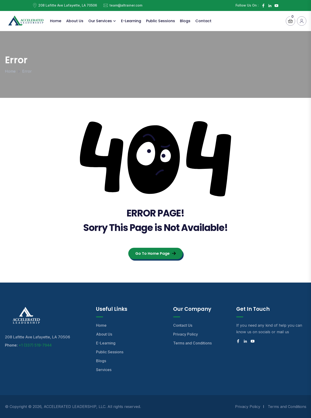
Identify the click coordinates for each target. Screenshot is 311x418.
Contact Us (182, 325)
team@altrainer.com (126, 5)
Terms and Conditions (192, 343)
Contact (203, 21)
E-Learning (131, 21)
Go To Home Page (155, 253)
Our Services (100, 21)
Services (103, 369)
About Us (74, 21)
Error (27, 71)
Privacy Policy (185, 334)
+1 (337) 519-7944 (35, 345)
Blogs (185, 21)
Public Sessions (160, 21)
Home (55, 21)
